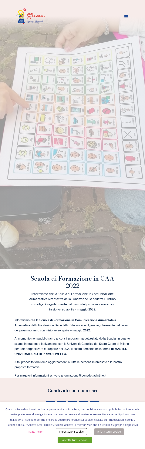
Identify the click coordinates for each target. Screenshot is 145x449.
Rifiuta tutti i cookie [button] (109, 431)
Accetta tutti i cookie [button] (74, 440)
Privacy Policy (34, 431)
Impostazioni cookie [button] (71, 431)
